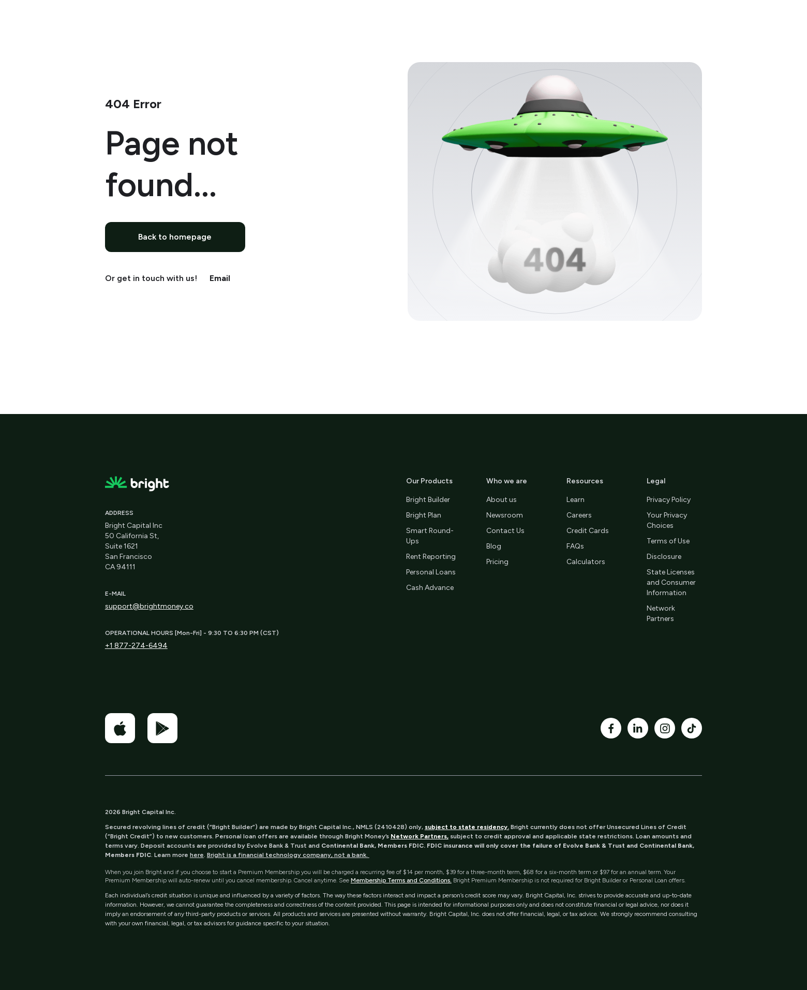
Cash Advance (430, 587)
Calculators (585, 561)
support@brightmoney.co (149, 606)
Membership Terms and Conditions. (401, 880)
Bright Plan (423, 515)
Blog (493, 546)
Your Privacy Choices (667, 520)
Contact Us (505, 530)
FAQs (575, 546)
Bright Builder (428, 499)
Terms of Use (668, 541)
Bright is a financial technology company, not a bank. (288, 855)
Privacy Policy (669, 499)
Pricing (497, 561)
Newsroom (504, 515)
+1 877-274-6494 (136, 645)
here (197, 855)
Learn (575, 499)
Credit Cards (587, 530)
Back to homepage (175, 237)
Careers (579, 515)
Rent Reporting (431, 556)
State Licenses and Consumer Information (671, 582)
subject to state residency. (467, 827)
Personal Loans (431, 572)
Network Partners (661, 613)
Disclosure (664, 556)
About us (501, 499)
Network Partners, (420, 836)
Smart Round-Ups (430, 535)
